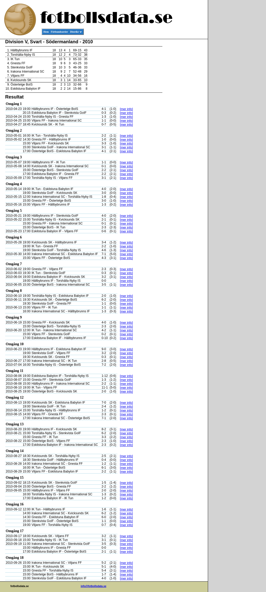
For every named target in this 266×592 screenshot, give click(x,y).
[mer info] (126, 109)
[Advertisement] (184, 118)
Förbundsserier (59, 31)
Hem (46, 31)
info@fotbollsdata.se (94, 586)
